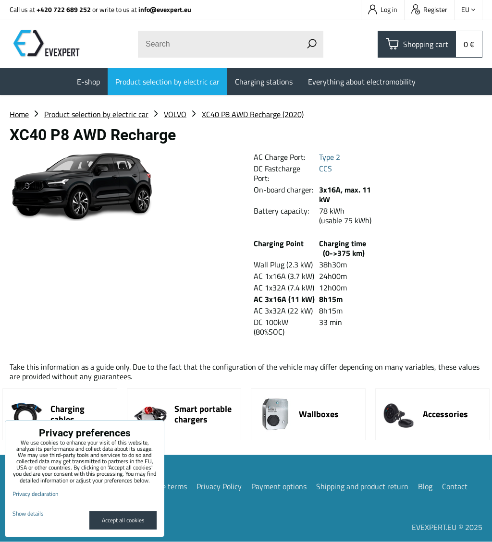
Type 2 (330, 157)
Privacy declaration (35, 493)
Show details (28, 513)
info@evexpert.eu (164, 9)
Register (429, 9)
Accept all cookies (123, 520)
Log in (382, 9)
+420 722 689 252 (64, 9)
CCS (325, 168)
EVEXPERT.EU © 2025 (447, 527)
